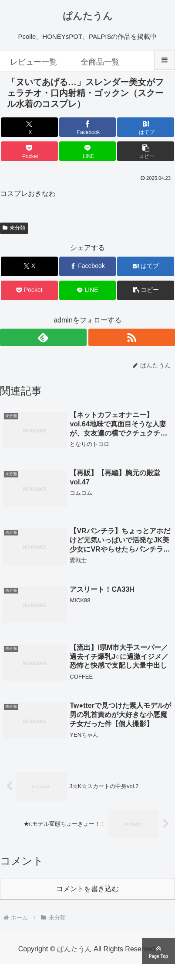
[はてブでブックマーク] (145, 127)
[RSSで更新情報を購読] (131, 337)
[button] (145, 151)
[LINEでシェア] (87, 151)
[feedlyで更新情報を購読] (43, 337)
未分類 (14, 228)
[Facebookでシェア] (87, 127)
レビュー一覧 (33, 62)
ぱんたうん (88, 15)
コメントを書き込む (87, 888)
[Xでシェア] (29, 127)
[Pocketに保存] (29, 151)
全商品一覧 (100, 62)
